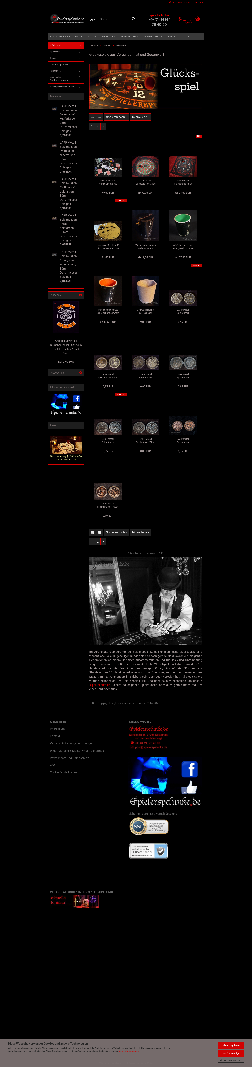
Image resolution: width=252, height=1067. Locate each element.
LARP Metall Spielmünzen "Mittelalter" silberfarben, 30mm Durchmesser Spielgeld (108, 441)
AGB (53, 765)
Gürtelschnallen (152, 36)
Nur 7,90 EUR (66, 361)
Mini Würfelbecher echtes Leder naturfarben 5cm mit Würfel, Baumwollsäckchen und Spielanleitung (145, 311)
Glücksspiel (55, 45)
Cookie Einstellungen (63, 772)
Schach (53, 58)
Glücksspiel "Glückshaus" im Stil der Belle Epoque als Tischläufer (183, 182)
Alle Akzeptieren (231, 1045)
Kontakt (55, 736)
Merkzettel (198, 2)
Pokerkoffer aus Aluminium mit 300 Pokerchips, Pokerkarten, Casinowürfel (108, 182)
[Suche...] (93, 19)
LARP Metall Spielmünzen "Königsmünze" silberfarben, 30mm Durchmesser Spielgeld (183, 376)
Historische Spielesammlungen (59, 79)
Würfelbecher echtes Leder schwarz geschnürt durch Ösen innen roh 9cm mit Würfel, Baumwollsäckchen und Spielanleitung (145, 247)
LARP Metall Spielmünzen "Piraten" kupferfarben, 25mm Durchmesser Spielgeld (108, 505)
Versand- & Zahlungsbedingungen (71, 743)
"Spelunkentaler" (100, 685)
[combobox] (116, 117)
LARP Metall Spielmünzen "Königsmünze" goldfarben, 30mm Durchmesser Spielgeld (145, 376)
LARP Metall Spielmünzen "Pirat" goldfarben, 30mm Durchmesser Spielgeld (108, 376)
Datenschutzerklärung (128, 1051)
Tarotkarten (55, 71)
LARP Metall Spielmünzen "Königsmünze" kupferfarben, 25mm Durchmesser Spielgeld (183, 441)
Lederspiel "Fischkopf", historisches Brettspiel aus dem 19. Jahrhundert (108, 247)
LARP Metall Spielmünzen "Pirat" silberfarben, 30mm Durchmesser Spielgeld (145, 441)
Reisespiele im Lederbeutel (62, 86)
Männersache (109, 36)
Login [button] (188, 2)
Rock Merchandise (60, 36)
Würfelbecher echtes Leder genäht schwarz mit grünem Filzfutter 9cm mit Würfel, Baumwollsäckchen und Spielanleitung (183, 247)
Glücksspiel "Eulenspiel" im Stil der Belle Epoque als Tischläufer (145, 182)
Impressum (57, 728)
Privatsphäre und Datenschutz (69, 758)
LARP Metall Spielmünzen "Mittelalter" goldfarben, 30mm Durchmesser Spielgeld (183, 311)
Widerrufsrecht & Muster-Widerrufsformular (78, 750)
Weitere (185, 36)
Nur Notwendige (231, 1053)
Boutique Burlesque (86, 36)
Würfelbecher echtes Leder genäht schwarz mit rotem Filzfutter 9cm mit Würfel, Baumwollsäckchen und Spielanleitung (108, 311)
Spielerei (172, 36)
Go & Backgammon (59, 64)
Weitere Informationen (231, 1060)
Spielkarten (55, 52)
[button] (176, 2)
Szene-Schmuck (129, 36)
